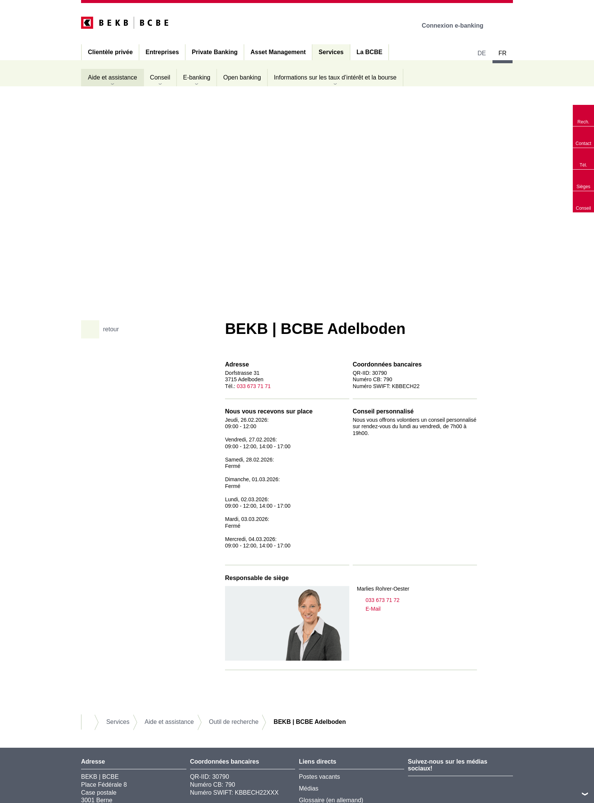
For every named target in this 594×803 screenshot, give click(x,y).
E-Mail (369, 609)
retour (103, 329)
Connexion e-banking (458, 25)
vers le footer (585, 794)
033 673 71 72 (378, 600)
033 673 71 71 (254, 386)
